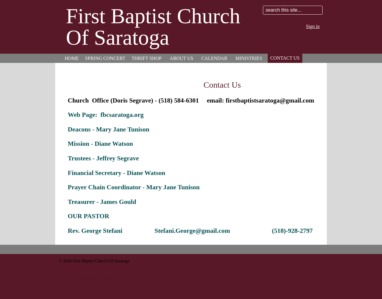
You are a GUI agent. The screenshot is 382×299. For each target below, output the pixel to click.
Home (72, 58)
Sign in (313, 26)
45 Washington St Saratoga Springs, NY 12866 (99, 266)
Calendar (214, 58)
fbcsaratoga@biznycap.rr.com (84, 278)
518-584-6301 (71, 272)
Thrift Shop (147, 58)
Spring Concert (105, 58)
